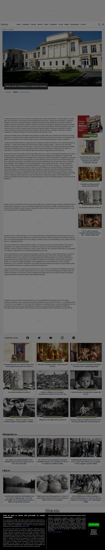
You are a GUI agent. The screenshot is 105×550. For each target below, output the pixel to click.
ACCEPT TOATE (93, 524)
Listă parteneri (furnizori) (55, 531)
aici (8, 540)
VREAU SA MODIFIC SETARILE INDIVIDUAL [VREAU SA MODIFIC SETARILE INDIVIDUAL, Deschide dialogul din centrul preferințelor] (94, 532)
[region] (52, 531)
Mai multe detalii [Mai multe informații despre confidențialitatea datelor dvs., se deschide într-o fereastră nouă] (24, 526)
